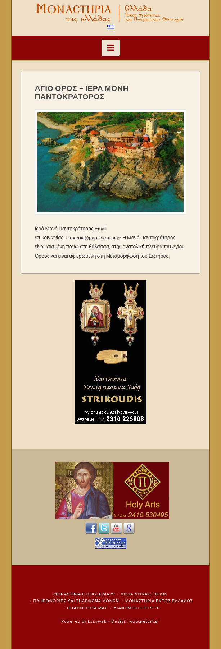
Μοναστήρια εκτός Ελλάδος (159, 600)
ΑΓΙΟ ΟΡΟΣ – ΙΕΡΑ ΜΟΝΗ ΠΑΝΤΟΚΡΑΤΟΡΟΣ (81, 92)
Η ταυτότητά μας (87, 608)
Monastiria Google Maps (83, 594)
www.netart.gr (144, 621)
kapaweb (97, 621)
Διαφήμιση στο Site (136, 608)
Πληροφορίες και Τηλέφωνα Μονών (76, 600)
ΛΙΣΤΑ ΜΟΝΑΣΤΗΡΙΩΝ (144, 594)
